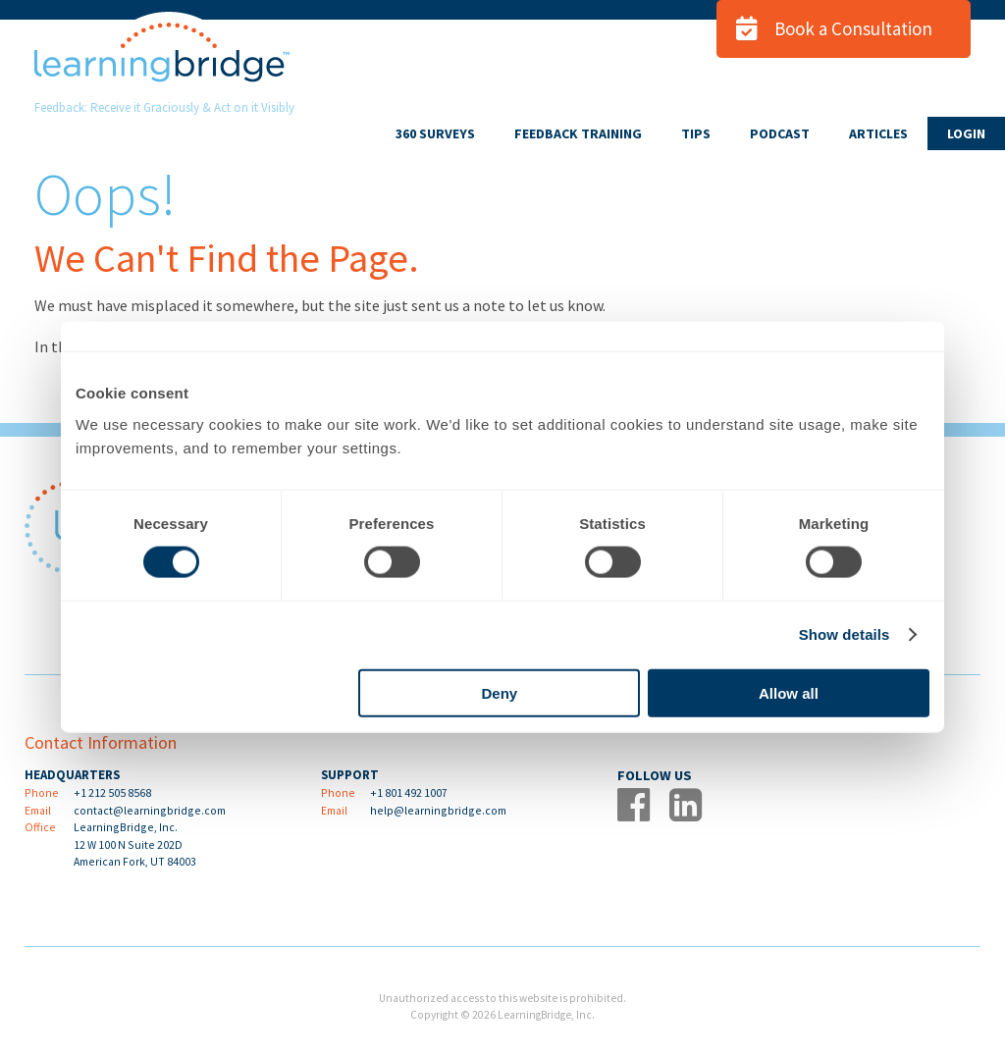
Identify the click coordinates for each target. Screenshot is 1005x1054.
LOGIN (966, 133)
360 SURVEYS (435, 133)
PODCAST (780, 133)
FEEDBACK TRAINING (578, 133)
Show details (844, 634)
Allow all (789, 692)
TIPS (696, 133)
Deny (500, 692)
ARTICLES (878, 133)
